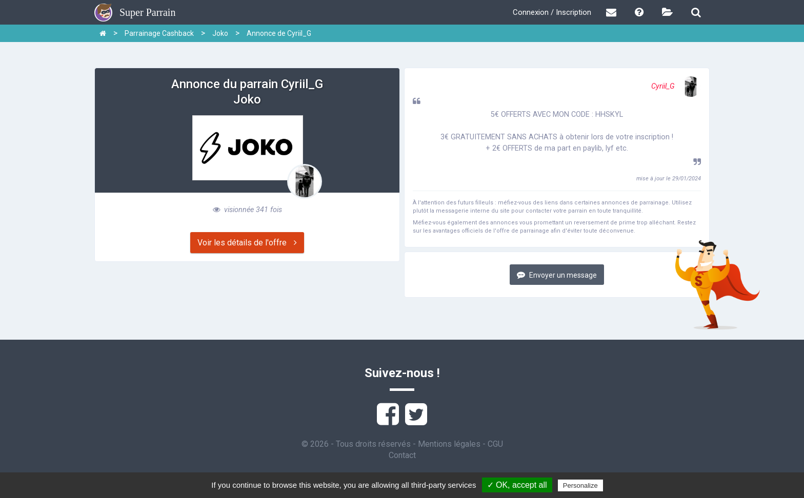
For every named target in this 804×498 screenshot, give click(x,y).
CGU (495, 444)
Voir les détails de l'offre (247, 242)
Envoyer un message (557, 275)
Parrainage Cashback (159, 33)
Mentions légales (449, 444)
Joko (220, 33)
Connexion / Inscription (552, 12)
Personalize (580, 485)
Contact (402, 455)
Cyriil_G (676, 86)
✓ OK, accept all (517, 485)
